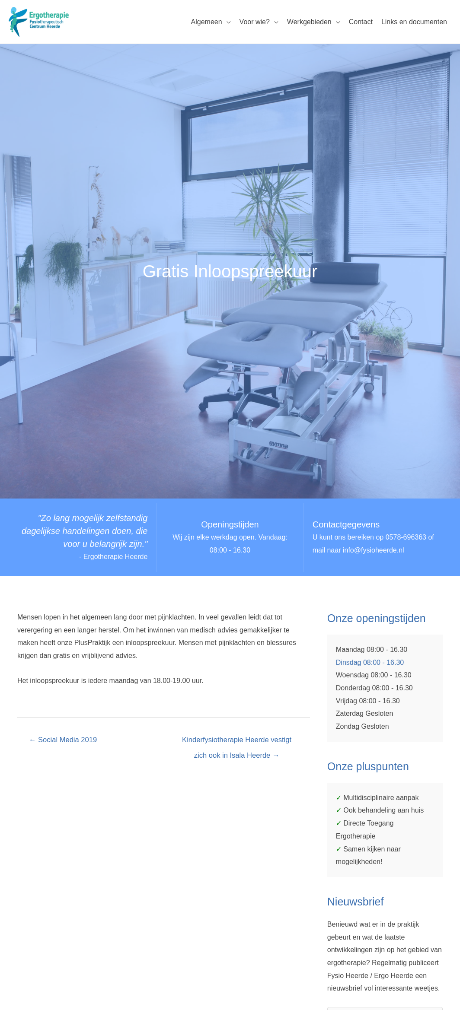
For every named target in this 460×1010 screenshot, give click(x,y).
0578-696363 (406, 537)
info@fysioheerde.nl (373, 550)
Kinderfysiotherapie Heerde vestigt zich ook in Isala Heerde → (236, 743)
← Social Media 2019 (64, 740)
